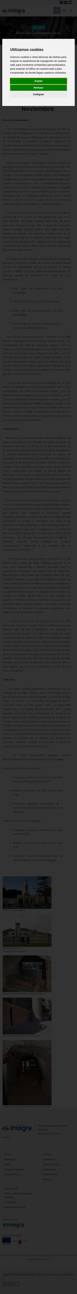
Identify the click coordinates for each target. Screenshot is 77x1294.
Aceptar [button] (38, 81)
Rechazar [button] (38, 87)
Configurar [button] (38, 94)
